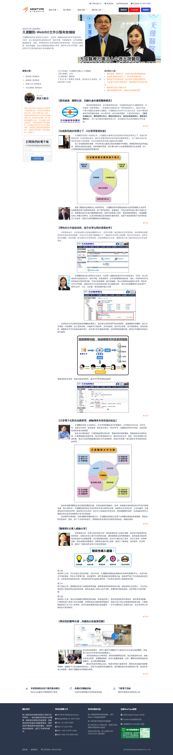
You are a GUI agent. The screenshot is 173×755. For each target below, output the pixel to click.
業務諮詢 (146, 9)
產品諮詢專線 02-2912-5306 (67, 718)
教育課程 (108, 3)
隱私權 (24, 749)
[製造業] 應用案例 (32, 76)
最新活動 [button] (81, 9)
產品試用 (124, 9)
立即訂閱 (37, 158)
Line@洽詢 (134, 9)
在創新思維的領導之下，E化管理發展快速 (124, 76)
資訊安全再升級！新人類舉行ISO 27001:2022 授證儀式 (100, 731)
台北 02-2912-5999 (64, 722)
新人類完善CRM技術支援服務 (99, 720)
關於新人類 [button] (96, 9)
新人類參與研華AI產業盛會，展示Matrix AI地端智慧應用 (101, 715)
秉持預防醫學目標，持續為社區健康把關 (123, 90)
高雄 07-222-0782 (63, 726)
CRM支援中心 (95, 3)
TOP (146, 126)
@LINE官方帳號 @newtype (67, 714)
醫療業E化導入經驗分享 (116, 87)
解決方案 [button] (52, 9)
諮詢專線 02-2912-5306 (141, 3)
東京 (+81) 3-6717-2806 (66, 730)
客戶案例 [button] (67, 9)
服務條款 (34, 749)
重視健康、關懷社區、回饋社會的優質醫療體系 (126, 73)
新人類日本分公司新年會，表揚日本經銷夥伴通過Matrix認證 (102, 725)
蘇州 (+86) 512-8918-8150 (66, 734)
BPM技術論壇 (122, 3)
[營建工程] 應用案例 (33, 83)
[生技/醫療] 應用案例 (34, 87)
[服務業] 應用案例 (32, 80)
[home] (33, 9)
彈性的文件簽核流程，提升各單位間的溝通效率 (126, 78)
